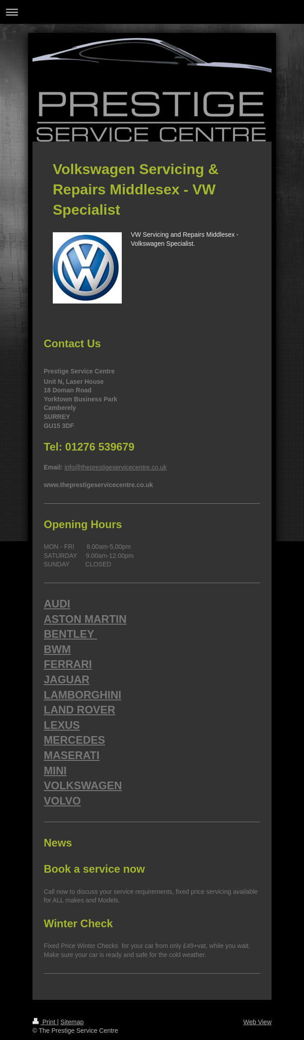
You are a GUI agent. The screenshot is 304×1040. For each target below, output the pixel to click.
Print (44, 1022)
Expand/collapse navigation (152, 12)
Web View (257, 1022)
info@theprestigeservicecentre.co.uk (115, 467)
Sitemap (71, 1022)
